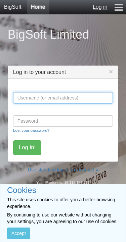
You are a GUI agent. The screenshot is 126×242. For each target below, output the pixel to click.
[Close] (111, 71)
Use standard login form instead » (63, 169)
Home (38, 7)
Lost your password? (31, 130)
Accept (18, 233)
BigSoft (13, 7)
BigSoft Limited (48, 34)
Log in (100, 7)
